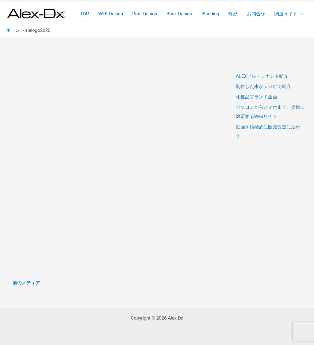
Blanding (210, 14)
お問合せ (256, 14)
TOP (84, 14)
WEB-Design (110, 14)
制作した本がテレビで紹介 (263, 86)
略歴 (233, 14)
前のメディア (23, 283)
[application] (300, 14)
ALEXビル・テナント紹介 (262, 76)
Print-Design (144, 14)
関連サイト (288, 14)
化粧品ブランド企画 (256, 97)
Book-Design (179, 14)
